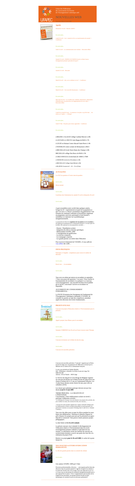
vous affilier (59, 244)
